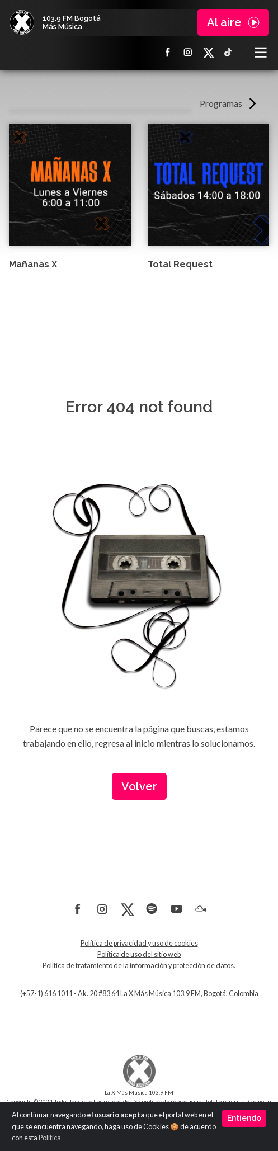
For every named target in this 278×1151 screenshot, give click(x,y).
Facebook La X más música (167, 52)
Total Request (180, 264)
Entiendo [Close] (244, 1118)
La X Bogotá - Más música (22, 22)
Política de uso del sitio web (139, 954)
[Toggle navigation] (260, 52)
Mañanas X (33, 264)
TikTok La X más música (228, 52)
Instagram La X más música (188, 52)
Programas (221, 103)
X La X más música (208, 52)
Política (50, 1138)
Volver (139, 786)
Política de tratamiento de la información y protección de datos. (139, 965)
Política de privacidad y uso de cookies (139, 943)
